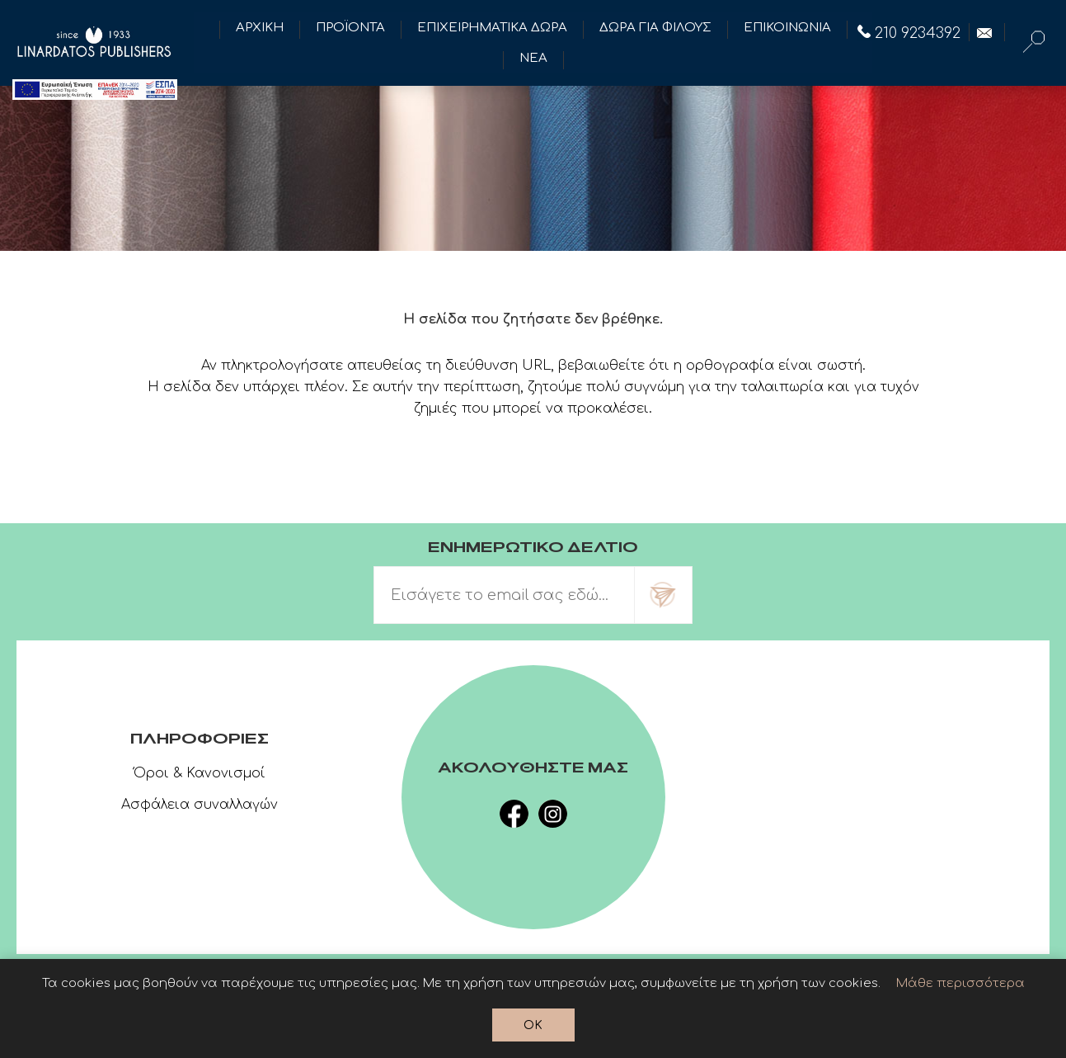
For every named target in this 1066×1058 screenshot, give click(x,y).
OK (533, 1025)
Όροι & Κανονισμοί (199, 773)
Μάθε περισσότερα (960, 983)
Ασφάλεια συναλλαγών (199, 804)
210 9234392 (908, 33)
